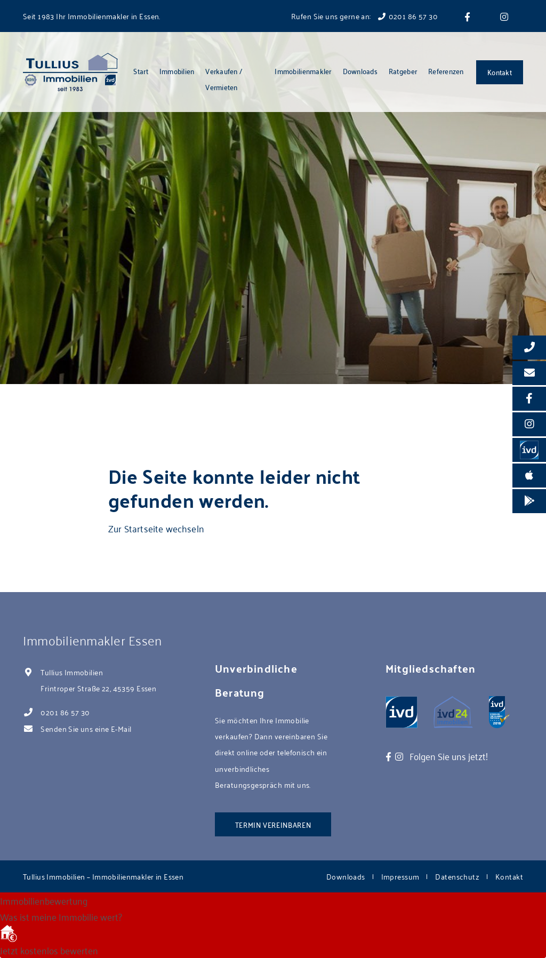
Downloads (360, 70)
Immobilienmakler (303, 70)
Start (140, 70)
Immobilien (177, 70)
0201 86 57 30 (65, 711)
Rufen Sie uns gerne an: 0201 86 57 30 (364, 15)
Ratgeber (403, 70)
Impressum (400, 876)
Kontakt (499, 71)
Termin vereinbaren (273, 824)
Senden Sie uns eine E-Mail (86, 728)
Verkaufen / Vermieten (223, 78)
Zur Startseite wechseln (156, 528)
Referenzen (446, 70)
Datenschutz (457, 876)
